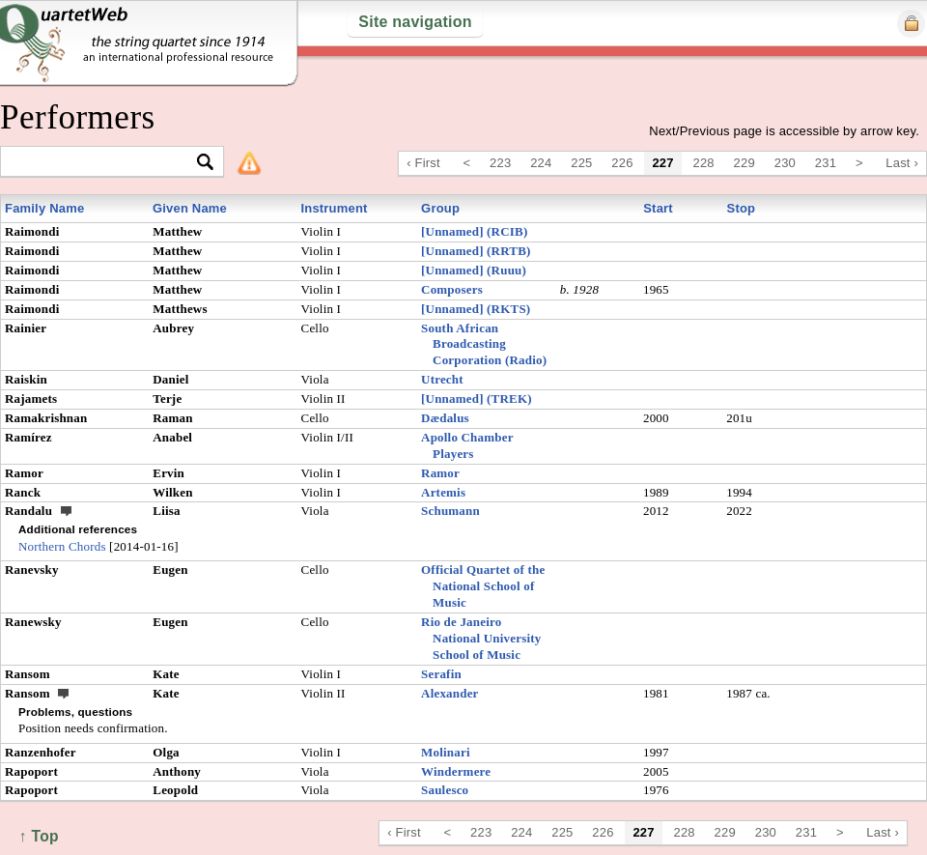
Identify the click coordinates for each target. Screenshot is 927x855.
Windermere (456, 771)
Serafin (441, 674)
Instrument (333, 208)
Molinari (445, 752)
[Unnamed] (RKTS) (475, 308)
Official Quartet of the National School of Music (483, 586)
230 (785, 163)
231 (825, 163)
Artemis (443, 492)
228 (704, 163)
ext (66, 510)
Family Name (44, 208)
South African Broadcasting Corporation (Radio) (484, 344)
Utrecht (442, 379)
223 (500, 163)
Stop (741, 208)
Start (658, 208)
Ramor (440, 473)
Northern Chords (62, 546)
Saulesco (444, 790)
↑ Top (39, 836)
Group (440, 208)
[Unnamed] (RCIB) (474, 231)
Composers (452, 289)
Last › (901, 163)
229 (744, 163)
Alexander (450, 693)
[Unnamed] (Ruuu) (473, 270)
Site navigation (414, 22)
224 (540, 163)
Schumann (450, 510)
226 (621, 163)
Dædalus (445, 418)
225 (581, 163)
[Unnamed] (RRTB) (476, 250)
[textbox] (104, 163)
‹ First (423, 163)
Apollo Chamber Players (467, 445)
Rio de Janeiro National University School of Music (481, 638)
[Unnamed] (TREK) (476, 398)
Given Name (190, 208)
